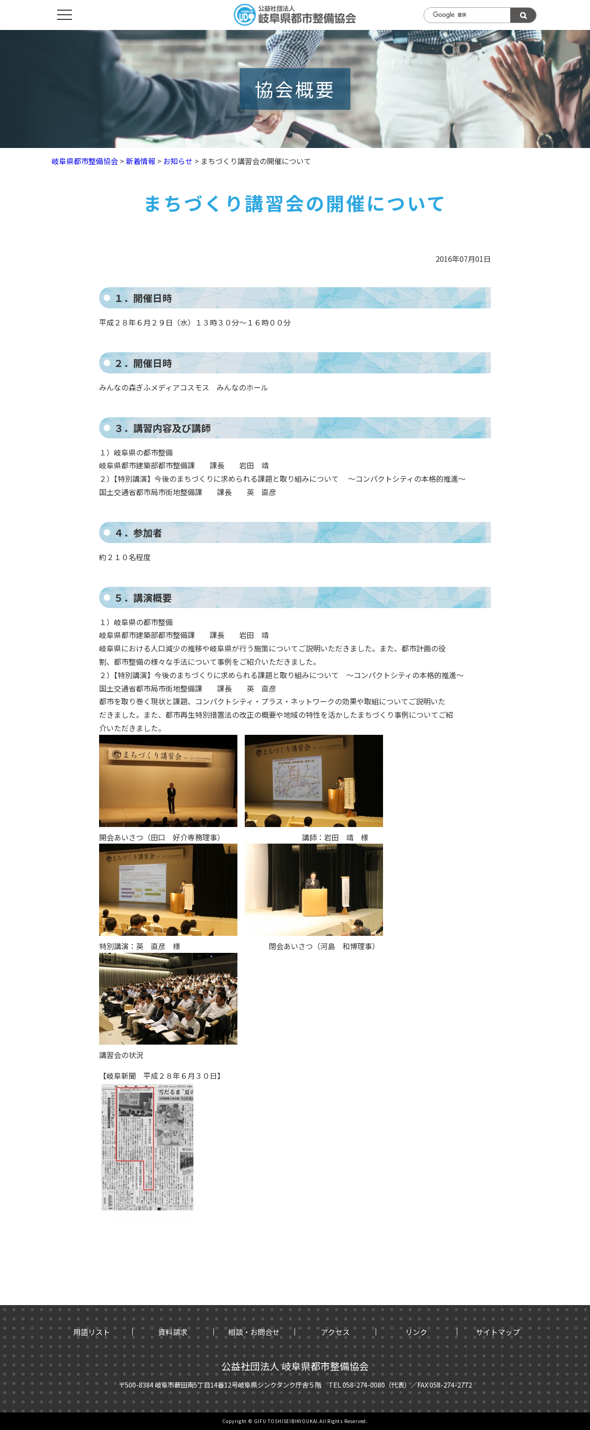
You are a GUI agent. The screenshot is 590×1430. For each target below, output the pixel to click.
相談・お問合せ (254, 1331)
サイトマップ (498, 1331)
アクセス (335, 1331)
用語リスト (91, 1331)
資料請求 (173, 1331)
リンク (416, 1331)
